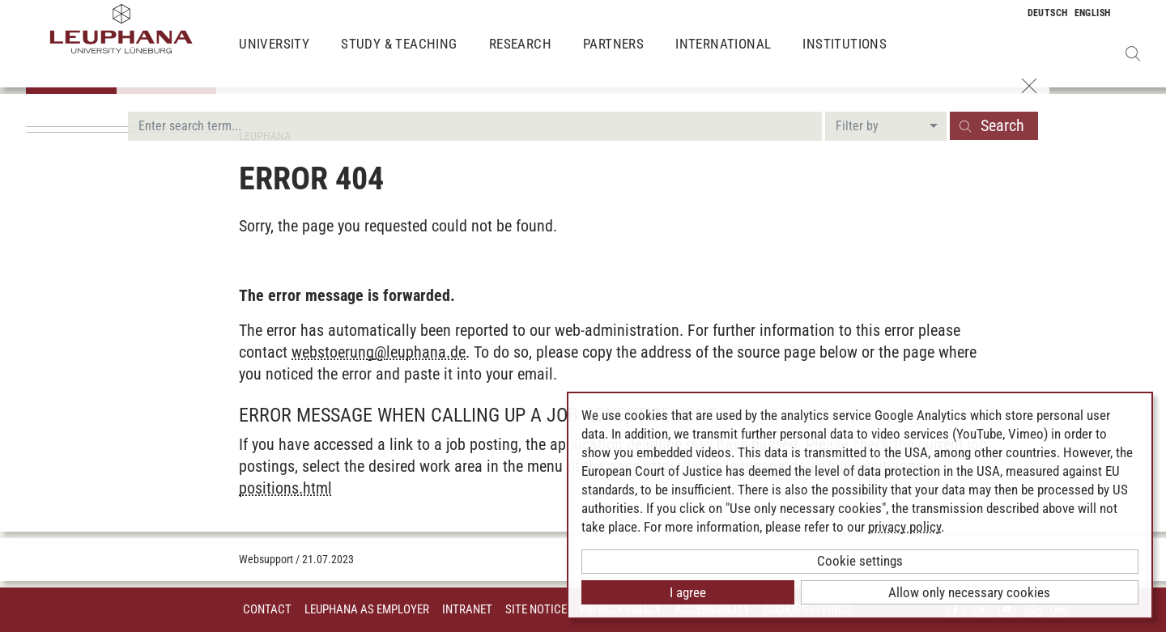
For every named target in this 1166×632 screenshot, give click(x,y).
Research (520, 57)
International (723, 57)
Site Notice (536, 609)
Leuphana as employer (366, 609)
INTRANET (467, 609)
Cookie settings (860, 561)
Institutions (844, 57)
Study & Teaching (399, 57)
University (274, 57)
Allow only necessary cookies (969, 592)
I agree (688, 592)
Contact (267, 609)
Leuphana (265, 135)
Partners (613, 57)
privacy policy (904, 527)
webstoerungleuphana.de (379, 352)
